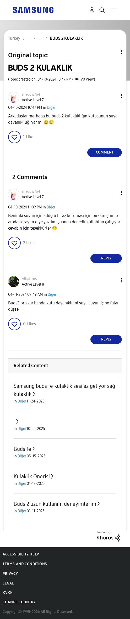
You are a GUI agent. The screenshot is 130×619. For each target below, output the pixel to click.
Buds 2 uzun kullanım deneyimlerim (55, 504)
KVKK (8, 592)
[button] (112, 96)
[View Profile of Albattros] (29, 279)
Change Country (19, 602)
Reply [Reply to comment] (106, 258)
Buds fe (22, 449)
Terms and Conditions (25, 564)
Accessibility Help (21, 554)
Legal (8, 583)
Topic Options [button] (112, 52)
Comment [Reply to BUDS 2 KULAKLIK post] (104, 152)
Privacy (10, 573)
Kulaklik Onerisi (32, 476)
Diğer (51, 107)
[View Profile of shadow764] (31, 94)
